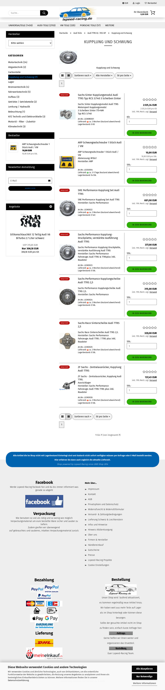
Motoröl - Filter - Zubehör (22, 121)
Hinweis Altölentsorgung (100, 529)
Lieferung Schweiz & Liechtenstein (105, 519)
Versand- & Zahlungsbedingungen (105, 514)
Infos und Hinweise (97, 524)
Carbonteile (14, 72)
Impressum (93, 489)
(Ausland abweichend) (110, 122)
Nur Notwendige (144, 676)
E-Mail (133, 455)
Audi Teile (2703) (46, 25)
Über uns (92, 534)
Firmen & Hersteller (98, 539)
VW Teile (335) (67, 25)
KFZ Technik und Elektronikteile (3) (26, 116)
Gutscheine (93, 550)
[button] (62, 75)
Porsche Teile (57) (90, 25)
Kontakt (92, 494)
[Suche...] (44, 13)
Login (136, 3)
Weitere (109, 25)
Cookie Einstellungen (98, 565)
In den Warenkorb (142, 133)
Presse (91, 555)
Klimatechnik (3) (16, 126)
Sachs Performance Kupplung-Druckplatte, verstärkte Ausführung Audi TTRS (98, 238)
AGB (90, 499)
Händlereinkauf (96, 545)
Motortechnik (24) (17, 62)
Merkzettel (151, 3)
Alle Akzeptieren (144, 668)
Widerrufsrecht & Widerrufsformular (106, 509)
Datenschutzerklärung (18, 680)
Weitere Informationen (144, 683)
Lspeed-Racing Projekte (100, 560)
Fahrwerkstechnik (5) (19, 91)
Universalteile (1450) (21, 25)
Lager (11, 81)
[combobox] (82, 75)
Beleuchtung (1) (16, 111)
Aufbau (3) (13, 96)
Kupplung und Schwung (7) (22, 77)
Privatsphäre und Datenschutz (103, 504)
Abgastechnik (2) (17, 67)
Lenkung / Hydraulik (19, 106)
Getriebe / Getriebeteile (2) (22, 101)
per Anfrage (119, 455)
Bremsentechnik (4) (18, 87)
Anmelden (30, 188)
